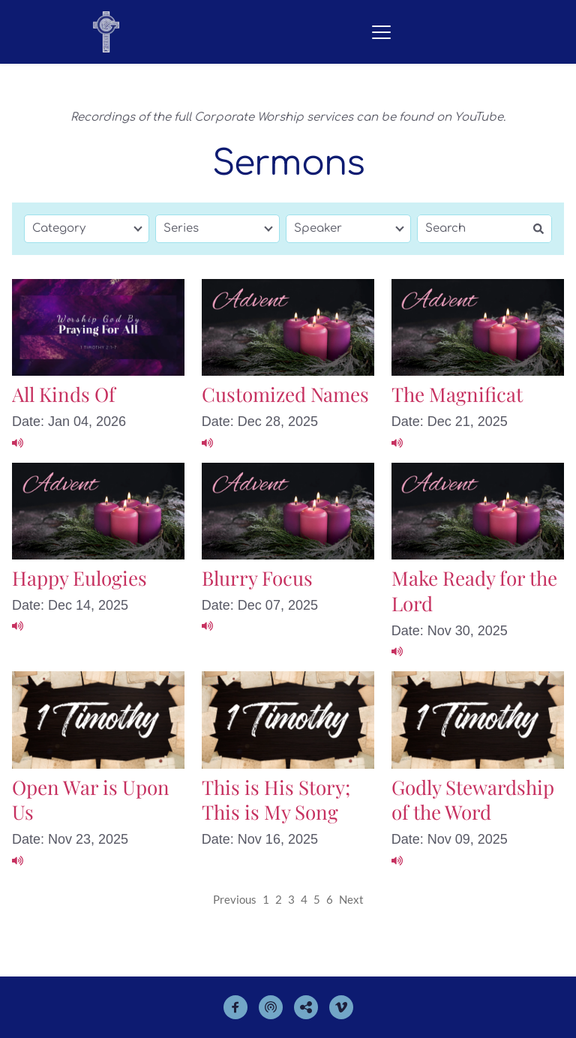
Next (351, 899)
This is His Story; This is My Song (276, 800)
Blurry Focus (257, 578)
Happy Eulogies (79, 578)
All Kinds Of (64, 394)
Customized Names (285, 394)
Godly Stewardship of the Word (473, 800)
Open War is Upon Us (91, 800)
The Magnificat (457, 394)
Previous (234, 899)
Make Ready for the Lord (474, 590)
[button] (381, 31)
